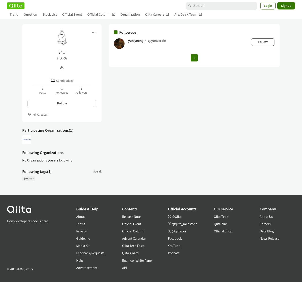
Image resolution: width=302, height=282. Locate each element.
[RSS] (62, 67)
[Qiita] (15, 5)
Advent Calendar (134, 238)
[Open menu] (93, 32)
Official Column (101, 14)
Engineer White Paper (137, 260)
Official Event (72, 14)
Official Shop (223, 231)
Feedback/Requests (90, 253)
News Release (269, 238)
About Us (266, 216)
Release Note (131, 216)
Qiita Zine (221, 224)
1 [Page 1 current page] (194, 57)
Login (268, 5)
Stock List (50, 14)
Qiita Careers (157, 14)
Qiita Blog (267, 231)
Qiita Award (130, 253)
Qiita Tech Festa (133, 245)
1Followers (81, 90)
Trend (14, 14)
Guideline (83, 238)
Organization (130, 14)
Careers (265, 224)
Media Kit (83, 245)
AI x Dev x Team (188, 14)
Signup (286, 5)
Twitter (29, 178)
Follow (62, 103)
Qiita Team (221, 216)
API (124, 267)
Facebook (175, 238)
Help (79, 260)
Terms (80, 224)
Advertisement (86, 267)
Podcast (173, 253)
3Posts (42, 90)
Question (30, 14)
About (80, 216)
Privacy (81, 231)
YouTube (174, 245)
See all (97, 171)
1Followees (62, 90)
